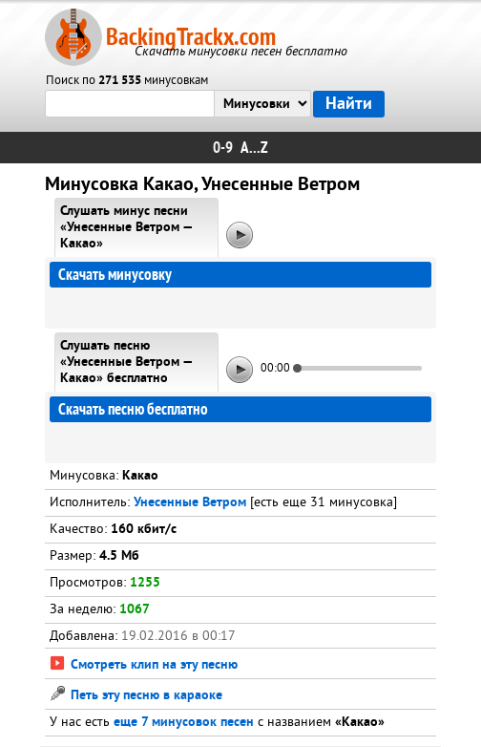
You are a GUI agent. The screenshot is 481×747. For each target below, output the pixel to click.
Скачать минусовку (115, 275)
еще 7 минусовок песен (184, 723)
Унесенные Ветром (190, 503)
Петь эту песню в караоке (136, 696)
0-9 (223, 148)
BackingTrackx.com (191, 37)
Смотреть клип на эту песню (144, 665)
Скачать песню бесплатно (133, 409)
